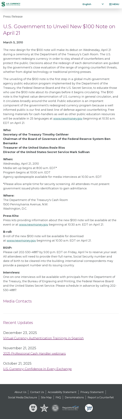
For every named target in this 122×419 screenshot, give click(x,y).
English (87, 4)
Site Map (46, 397)
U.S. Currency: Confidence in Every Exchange (37, 369)
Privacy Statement (92, 392)
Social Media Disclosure (22, 397)
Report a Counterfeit (101, 397)
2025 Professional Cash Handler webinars (34, 353)
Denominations (74, 397)
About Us (20, 392)
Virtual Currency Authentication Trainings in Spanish (43, 338)
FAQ (58, 397)
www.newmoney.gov (67, 118)
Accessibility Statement (62, 392)
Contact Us (37, 392)
